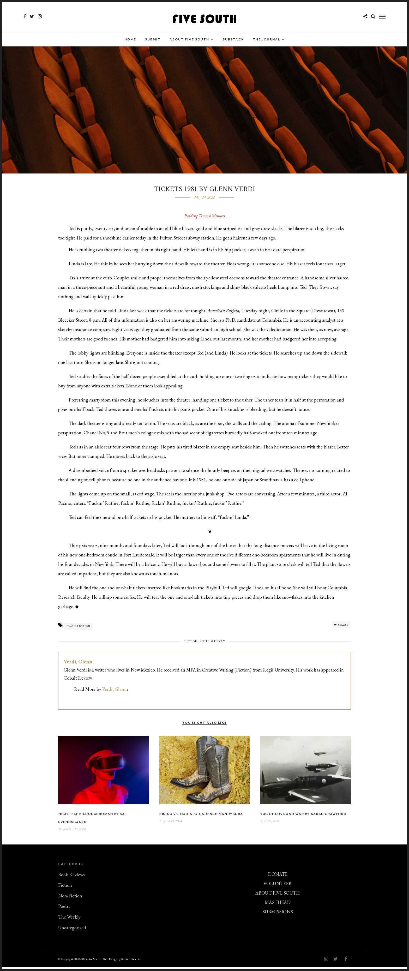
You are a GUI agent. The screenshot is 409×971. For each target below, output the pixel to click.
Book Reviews (71, 879)
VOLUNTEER (277, 887)
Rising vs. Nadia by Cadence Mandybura (201, 818)
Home (130, 40)
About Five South (189, 40)
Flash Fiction (79, 630)
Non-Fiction (70, 900)
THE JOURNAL (266, 40)
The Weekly (213, 645)
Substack (233, 40)
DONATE (277, 878)
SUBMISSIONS (277, 916)
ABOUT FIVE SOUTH (277, 897)
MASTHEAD (278, 906)
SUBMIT (153, 40)
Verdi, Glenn (78, 665)
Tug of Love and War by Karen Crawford (303, 818)
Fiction (191, 645)
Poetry (64, 910)
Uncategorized (72, 931)
